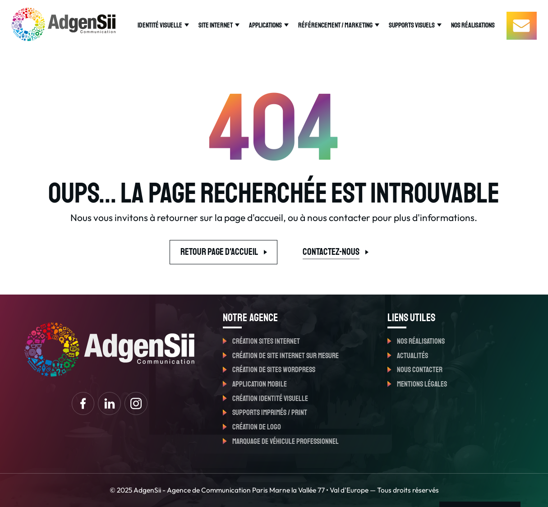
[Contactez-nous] (522, 25)
